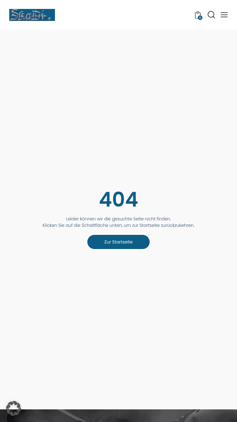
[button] (224, 15)
